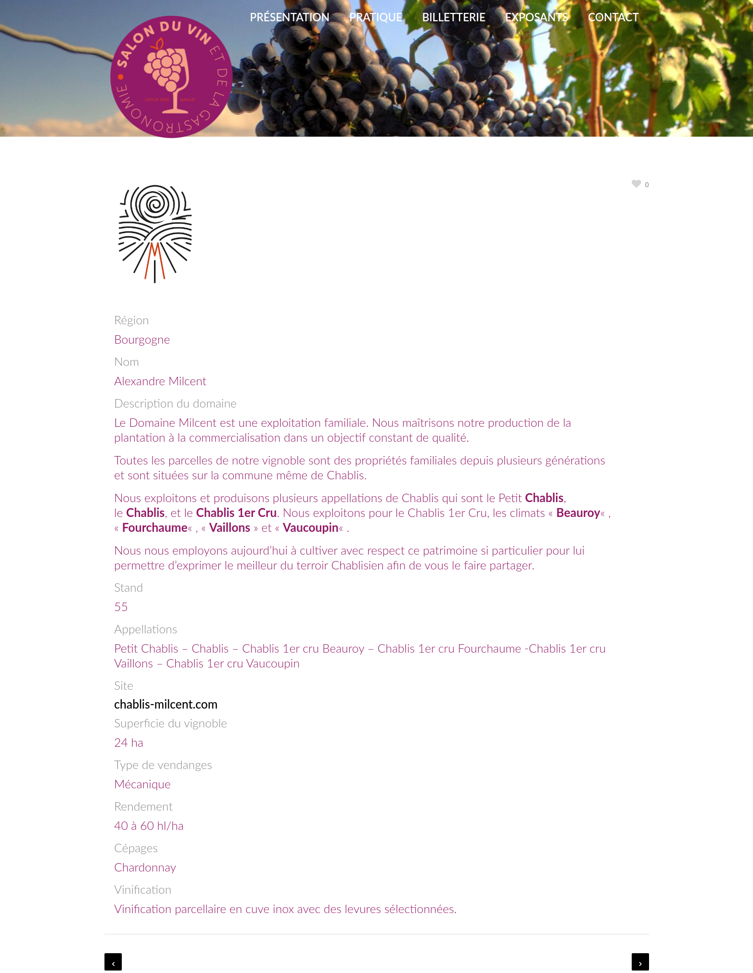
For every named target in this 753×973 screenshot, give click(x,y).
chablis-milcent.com (166, 704)
